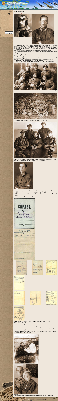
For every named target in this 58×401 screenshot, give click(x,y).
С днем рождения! (8, 14)
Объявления (9, 13)
